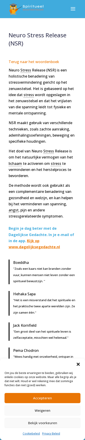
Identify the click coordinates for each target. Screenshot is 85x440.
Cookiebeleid (31, 433)
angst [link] (14, 210)
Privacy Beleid (51, 433)
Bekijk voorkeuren (42, 423)
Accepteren (42, 398)
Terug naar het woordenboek (34, 61)
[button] (78, 364)
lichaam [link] (15, 163)
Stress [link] (25, 70)
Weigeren (42, 410)
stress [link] (29, 94)
